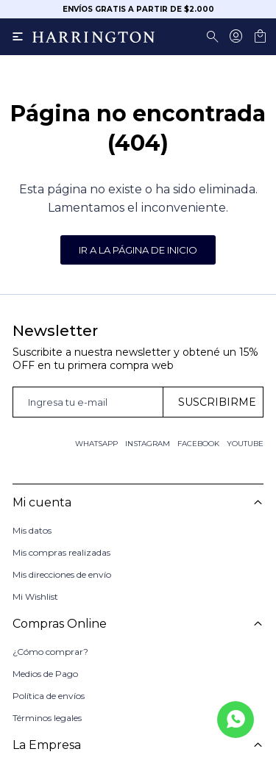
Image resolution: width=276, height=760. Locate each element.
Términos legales (47, 712)
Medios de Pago (45, 668)
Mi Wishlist (35, 596)
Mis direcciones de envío (62, 574)
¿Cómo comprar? (50, 646)
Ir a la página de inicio (138, 250)
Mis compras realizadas (61, 552)
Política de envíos (49, 690)
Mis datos (32, 530)
